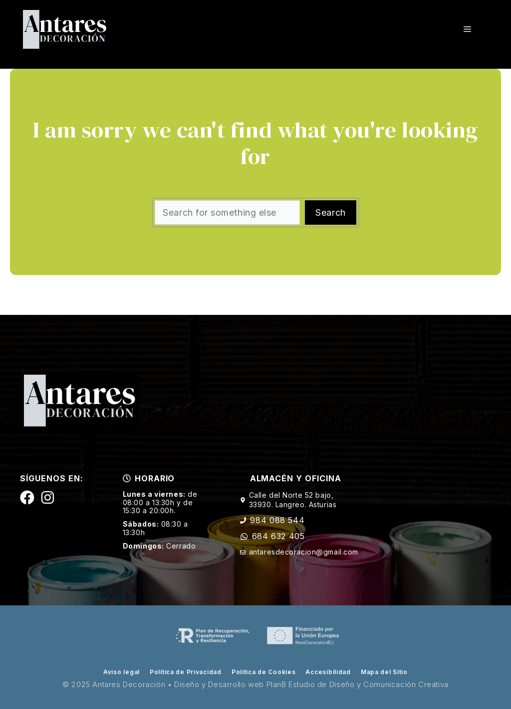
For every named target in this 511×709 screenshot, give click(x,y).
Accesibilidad (327, 672)
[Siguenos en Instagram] (47, 497)
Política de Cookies (264, 672)
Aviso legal (121, 672)
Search (330, 212)
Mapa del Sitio (384, 672)
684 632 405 (278, 536)
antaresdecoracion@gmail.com (303, 552)
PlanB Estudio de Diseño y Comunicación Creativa (357, 684)
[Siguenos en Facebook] (27, 497)
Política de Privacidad (186, 672)
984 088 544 (277, 520)
